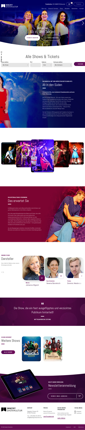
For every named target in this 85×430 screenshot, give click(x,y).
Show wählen (4, 62)
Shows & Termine (53, 8)
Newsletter (75, 8)
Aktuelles (67, 8)
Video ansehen (50, 37)
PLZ (31, 62)
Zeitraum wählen (57, 62)
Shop (61, 8)
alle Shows (8, 352)
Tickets (78, 4)
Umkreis (44, 62)
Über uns (44, 8)
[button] (83, 23)
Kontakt (82, 8)
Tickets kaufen (32, 38)
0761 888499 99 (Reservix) (59, 4)
